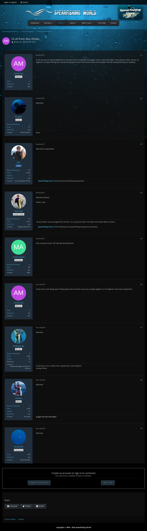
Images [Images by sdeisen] (9, 411)
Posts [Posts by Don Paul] (8, 221)
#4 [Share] (141, 193)
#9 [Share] (141, 428)
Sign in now (107, 483)
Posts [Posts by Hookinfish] (8, 454)
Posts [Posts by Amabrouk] (8, 81)
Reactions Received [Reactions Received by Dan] (13, 170)
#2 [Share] (141, 98)
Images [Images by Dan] (9, 175)
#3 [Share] (141, 144)
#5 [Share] (141, 238)
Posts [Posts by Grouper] (8, 127)
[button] (12, 506)
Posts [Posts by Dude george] (8, 356)
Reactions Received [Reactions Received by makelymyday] (13, 265)
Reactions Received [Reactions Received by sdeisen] (13, 406)
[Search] (24, 2)
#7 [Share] (141, 327)
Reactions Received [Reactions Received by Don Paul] (13, 219)
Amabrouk (18, 42)
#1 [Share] (141, 55)
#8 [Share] (141, 380)
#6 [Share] (141, 284)
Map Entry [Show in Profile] (10, 84)
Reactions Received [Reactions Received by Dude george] (13, 354)
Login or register (10, 2)
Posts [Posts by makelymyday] (8, 267)
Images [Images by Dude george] (9, 359)
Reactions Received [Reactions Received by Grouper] (13, 124)
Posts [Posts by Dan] (8, 173)
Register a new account (39, 483)
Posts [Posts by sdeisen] (8, 409)
